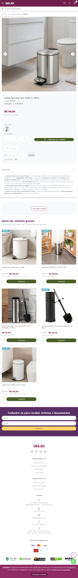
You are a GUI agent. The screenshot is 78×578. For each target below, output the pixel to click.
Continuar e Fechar (39, 574)
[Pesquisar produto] (2, 8)
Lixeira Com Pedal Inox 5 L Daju (13, 267)
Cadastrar (39, 428)
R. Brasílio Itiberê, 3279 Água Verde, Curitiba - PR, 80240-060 (39, 501)
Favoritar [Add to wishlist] (11, 148)
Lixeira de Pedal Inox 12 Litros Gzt (54, 267)
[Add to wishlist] (3, 281)
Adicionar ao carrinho (54, 140)
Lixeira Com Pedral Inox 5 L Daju (13, 385)
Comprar (21, 281)
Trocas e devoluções (39, 486)
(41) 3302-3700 (39, 509)
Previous (5, 54)
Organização (16, 14)
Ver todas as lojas (39, 522)
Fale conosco (39, 489)
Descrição (6, 170)
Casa (9, 14)
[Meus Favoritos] (64, 3)
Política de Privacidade (61, 570)
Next (73, 54)
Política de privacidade (39, 466)
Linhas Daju (39, 472)
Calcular (31, 155)
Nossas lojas (39, 469)
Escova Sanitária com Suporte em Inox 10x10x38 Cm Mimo (16, 327)
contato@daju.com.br (39, 516)
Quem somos (39, 463)
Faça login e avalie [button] (39, 208)
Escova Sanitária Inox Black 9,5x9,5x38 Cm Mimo (57, 327)
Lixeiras (25, 14)
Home (4, 14)
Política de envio (39, 482)
